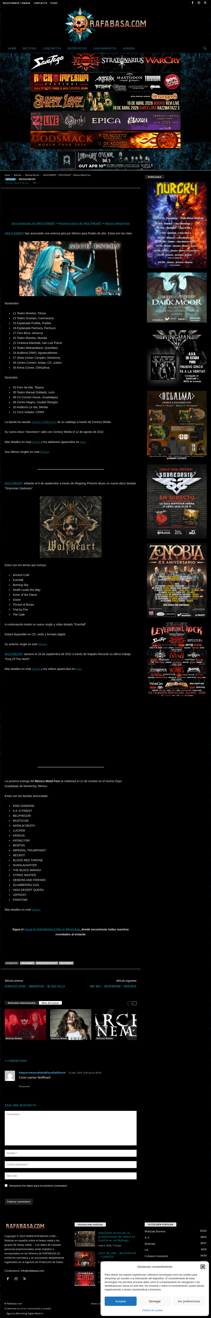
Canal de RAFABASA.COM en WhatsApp (52, 929)
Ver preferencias (189, 1301)
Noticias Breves (32, 175)
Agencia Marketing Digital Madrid (25, 1313)
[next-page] (134, 1003)
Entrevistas (77, 48)
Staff (53, 3)
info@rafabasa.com (32, 1270)
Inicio (7, 175)
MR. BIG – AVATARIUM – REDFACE (113, 986)
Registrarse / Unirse (16, 3)
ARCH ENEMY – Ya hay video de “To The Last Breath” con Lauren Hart (69, 1046)
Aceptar (120, 1301)
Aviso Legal (97, 1303)
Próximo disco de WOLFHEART (80, 223)
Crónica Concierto (156, 1256)
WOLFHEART (14, 483)
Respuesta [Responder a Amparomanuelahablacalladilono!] (24, 1086)
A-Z (147, 1237)
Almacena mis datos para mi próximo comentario (38, 1185)
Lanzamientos (104, 48)
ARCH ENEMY (14, 233)
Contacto (40, 3)
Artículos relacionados (22, 1002)
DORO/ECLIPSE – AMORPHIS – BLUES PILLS (35, 986)
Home (12, 48)
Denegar (155, 1301)
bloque (44, 451)
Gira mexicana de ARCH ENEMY (33, 223)
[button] (203, 1267)
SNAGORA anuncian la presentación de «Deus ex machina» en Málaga (116, 1236)
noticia (36, 442)
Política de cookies (152, 1310)
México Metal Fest (117, 223)
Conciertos (52, 48)
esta (82, 442)
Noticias (29, 48)
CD (146, 1250)
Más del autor (50, 1002)
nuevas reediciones (44, 422)
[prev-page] (130, 1003)
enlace (36, 909)
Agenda (129, 48)
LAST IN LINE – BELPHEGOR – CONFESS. (117, 1255)
